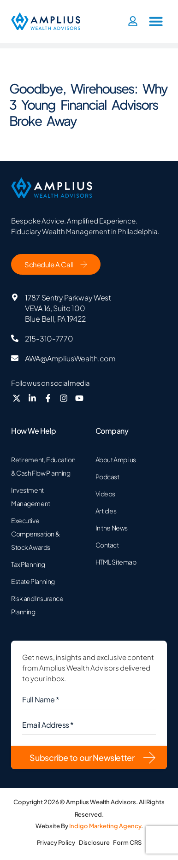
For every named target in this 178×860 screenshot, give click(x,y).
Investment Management (30, 496)
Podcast (107, 476)
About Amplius (115, 459)
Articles (106, 511)
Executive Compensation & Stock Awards (35, 533)
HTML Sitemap (115, 562)
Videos (105, 493)
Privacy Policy (56, 842)
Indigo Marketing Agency (105, 826)
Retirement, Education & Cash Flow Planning (43, 466)
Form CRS (127, 842)
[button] (156, 21)
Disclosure (94, 842)
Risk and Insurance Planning (37, 605)
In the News (111, 528)
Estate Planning (33, 581)
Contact (107, 545)
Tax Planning (28, 564)
